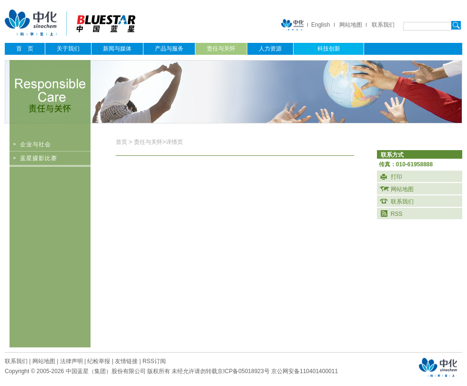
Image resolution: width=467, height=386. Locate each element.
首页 (122, 142)
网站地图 (350, 24)
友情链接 (126, 361)
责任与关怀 (148, 142)
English (320, 24)
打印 (396, 176)
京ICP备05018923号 (243, 371)
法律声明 (71, 361)
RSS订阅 (154, 361)
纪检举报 (98, 361)
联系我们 (383, 24)
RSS (397, 214)
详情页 (174, 142)
